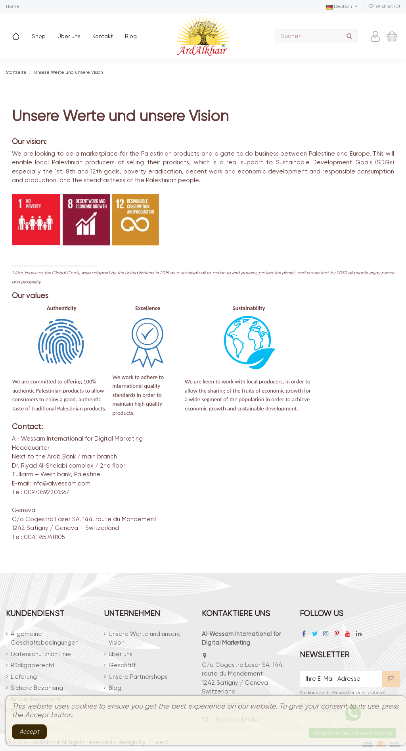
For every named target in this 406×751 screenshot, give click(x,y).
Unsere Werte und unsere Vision (145, 638)
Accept (29, 731)
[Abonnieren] (391, 679)
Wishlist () (384, 6)
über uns (120, 654)
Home (12, 6)
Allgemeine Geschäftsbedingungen (45, 638)
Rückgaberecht (33, 665)
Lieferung (24, 676)
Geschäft (122, 665)
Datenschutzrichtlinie (41, 654)
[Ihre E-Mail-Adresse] (341, 679)
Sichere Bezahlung (37, 687)
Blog (115, 687)
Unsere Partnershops (138, 676)
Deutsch (342, 6)
